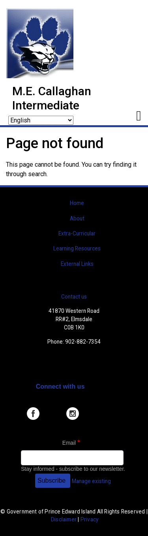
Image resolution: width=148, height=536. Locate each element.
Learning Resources (77, 248)
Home (77, 203)
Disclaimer (64, 519)
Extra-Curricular (77, 233)
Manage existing (91, 481)
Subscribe (51, 480)
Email (69, 443)
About (77, 218)
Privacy (89, 519)
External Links (77, 264)
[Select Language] (40, 120)
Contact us (74, 296)
